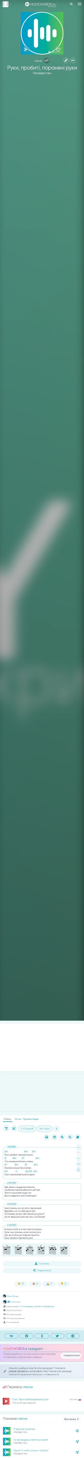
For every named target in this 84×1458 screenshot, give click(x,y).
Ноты (18, 1119)
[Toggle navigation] (79, 4)
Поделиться (42, 1270)
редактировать (18, 1371)
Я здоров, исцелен (24, 1429)
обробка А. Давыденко (44, 1307)
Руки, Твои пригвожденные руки (30, 1399)
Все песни (71, 1419)
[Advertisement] (42, 1047)
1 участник (13, 1302)
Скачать (42, 1263)
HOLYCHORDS (14, 1349)
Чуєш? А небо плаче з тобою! (30, 1450)
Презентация (31, 1119)
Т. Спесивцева (26, 1307)
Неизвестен (42, 73)
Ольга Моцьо (10, 1296)
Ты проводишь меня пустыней (30, 1440)
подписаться (72, 1355)
